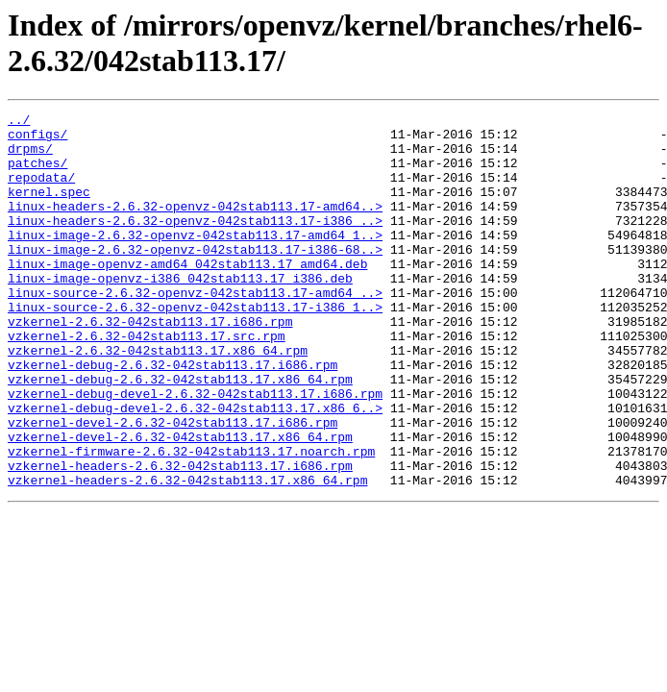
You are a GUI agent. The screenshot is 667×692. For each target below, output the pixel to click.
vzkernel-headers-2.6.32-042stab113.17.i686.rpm (180, 537)
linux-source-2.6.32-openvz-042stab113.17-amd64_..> (195, 329)
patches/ (37, 174)
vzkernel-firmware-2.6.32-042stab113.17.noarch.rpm (191, 520)
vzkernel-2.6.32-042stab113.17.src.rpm (146, 381)
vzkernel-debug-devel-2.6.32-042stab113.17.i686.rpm (195, 450)
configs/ (37, 139)
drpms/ (30, 156)
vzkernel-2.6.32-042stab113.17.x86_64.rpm (158, 399)
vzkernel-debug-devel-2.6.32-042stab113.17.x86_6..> (195, 468)
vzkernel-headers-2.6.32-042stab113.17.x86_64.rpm (187, 554)
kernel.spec (49, 208)
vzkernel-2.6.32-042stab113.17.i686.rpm (150, 364)
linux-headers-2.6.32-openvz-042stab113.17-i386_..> (195, 243)
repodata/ (41, 191)
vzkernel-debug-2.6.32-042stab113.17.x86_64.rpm (180, 433)
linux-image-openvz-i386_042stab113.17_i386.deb (180, 312)
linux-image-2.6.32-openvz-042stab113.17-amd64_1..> (195, 260)
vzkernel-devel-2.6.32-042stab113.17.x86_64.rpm (180, 502)
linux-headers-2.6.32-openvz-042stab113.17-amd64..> (195, 226)
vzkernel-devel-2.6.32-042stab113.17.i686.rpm (172, 485)
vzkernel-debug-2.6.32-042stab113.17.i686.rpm (172, 416)
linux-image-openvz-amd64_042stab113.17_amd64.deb (187, 295)
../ (19, 122)
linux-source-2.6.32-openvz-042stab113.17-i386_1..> (195, 347)
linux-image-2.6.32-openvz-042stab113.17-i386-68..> (195, 277)
